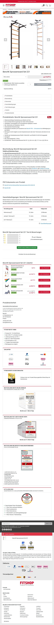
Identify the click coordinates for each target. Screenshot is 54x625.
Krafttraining (10, 9)
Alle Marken (6, 621)
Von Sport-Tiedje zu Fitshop (9, 552)
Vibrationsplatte (7, 618)
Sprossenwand (26, 9)
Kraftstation (22, 608)
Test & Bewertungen (10, 107)
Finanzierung (43, 80)
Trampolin (38, 608)
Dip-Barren (34, 168)
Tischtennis (6, 609)
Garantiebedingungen (10, 104)
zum (6, 589)
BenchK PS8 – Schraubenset (34, 128)
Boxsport (22, 611)
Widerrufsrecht (31, 598)
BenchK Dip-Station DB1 (17, 284)
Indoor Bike (38, 609)
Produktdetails (8, 95)
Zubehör (7, 110)
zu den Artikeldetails (44, 274)
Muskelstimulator (40, 616)
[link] (11, 354)
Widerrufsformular (7, 599)
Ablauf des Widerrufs (32, 599)
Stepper (38, 613)
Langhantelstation (8, 615)
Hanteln (5, 611)
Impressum (30, 596)
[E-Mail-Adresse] (23, 523)
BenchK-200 (6, 188)
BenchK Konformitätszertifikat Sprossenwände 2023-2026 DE (19, 185)
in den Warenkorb (42, 84)
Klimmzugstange (23, 616)
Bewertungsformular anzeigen (27, 247)
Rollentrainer (23, 613)
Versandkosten (6, 598)
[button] (5, 40)
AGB (4, 594)
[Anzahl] (31, 84)
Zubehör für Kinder (44, 168)
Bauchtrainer (39, 615)
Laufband (38, 606)
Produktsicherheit (9, 113)
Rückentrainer (7, 616)
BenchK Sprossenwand (35, 9)
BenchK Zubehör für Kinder (17, 273)
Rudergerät (6, 608)
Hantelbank (22, 609)
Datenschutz (30, 594)
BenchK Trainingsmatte (17, 290)
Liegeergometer (39, 611)
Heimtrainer (6, 613)
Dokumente (8, 101)
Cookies (5, 596)
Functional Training (18, 9)
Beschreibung (8, 98)
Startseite (5, 9)
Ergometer (22, 606)
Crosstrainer (6, 606)
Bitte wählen (7, 77)
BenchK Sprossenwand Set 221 (20, 538)
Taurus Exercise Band (16, 279)
